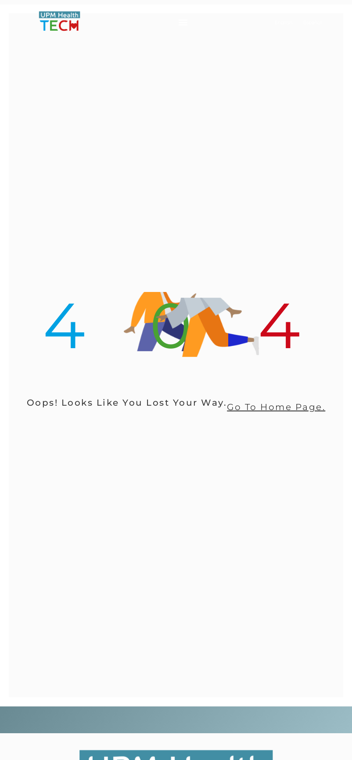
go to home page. (276, 407)
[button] (183, 22)
